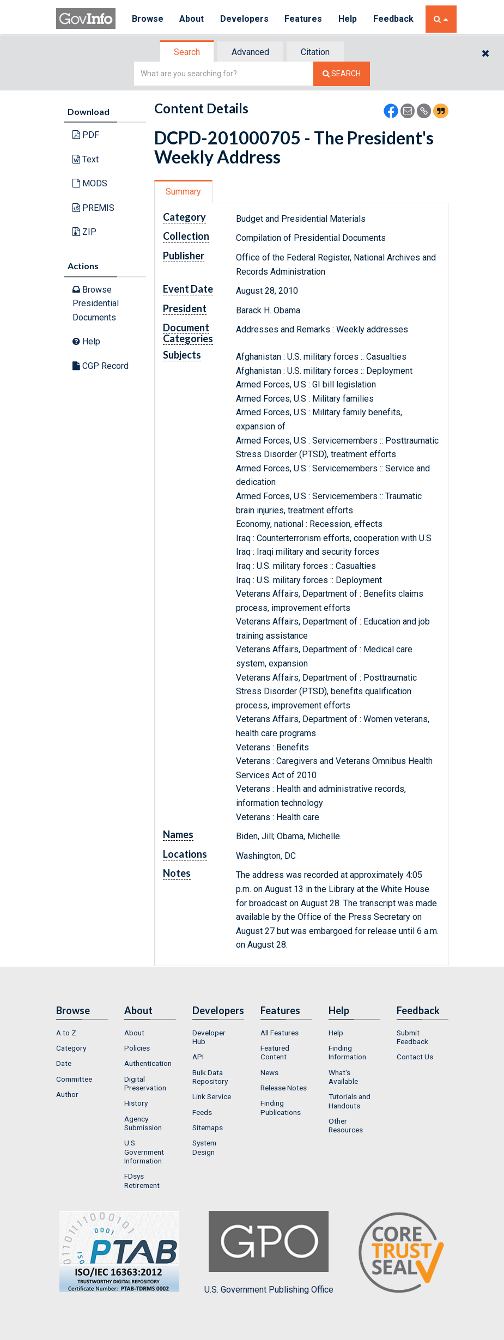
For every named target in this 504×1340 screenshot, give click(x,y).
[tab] (187, 52)
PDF (85, 135)
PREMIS (93, 208)
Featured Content (274, 1052)
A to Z (66, 1032)
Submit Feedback (412, 1037)
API (198, 1056)
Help (348, 19)
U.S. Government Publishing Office (268, 1253)
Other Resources (346, 1125)
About (192, 19)
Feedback (394, 19)
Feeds (202, 1112)
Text (85, 159)
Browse (147, 19)
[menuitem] (82, 1033)
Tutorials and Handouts (350, 1100)
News (269, 1072)
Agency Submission (143, 1123)
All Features (279, 1032)
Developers (245, 19)
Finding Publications (280, 1107)
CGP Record (100, 366)
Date (63, 1063)
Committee (74, 1079)
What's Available (343, 1077)
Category (71, 1048)
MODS (89, 183)
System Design (204, 1147)
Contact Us (415, 1056)
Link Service (211, 1096)
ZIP (84, 232)
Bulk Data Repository (210, 1077)
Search (187, 52)
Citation (315, 52)
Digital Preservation (145, 1083)
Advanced (250, 52)
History (136, 1103)
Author (67, 1094)
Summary (183, 191)
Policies (137, 1048)
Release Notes (283, 1087)
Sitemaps (207, 1127)
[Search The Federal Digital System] (341, 74)
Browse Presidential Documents (95, 303)
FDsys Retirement (142, 1180)
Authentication (148, 1063)
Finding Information (347, 1052)
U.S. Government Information (144, 1151)
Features (304, 19)
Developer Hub (209, 1037)
